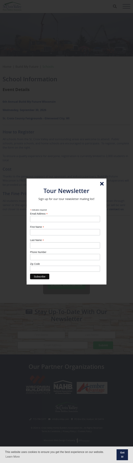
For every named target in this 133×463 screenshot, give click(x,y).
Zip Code (35, 263)
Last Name (37, 240)
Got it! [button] (122, 454)
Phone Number (38, 252)
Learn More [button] (13, 456)
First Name (37, 226)
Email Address (39, 213)
